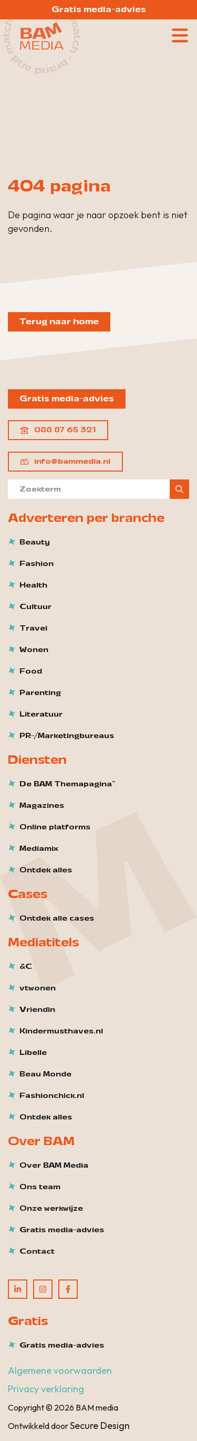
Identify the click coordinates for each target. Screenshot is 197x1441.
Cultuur (35, 607)
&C (25, 967)
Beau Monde (45, 1074)
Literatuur (41, 714)
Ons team (39, 1187)
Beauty (34, 542)
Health (33, 585)
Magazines (41, 805)
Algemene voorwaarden (60, 1370)
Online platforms (54, 827)
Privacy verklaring (46, 1389)
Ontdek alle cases (56, 918)
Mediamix (38, 848)
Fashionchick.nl (51, 1096)
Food (30, 671)
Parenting (40, 693)
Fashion (36, 564)
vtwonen (37, 988)
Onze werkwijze (51, 1208)
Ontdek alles (45, 870)
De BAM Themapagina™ (67, 784)
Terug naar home (59, 321)
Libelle (33, 1053)
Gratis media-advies (98, 9)
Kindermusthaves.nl (61, 1031)
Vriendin (37, 1010)
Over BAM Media (53, 1165)
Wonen (33, 650)
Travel (33, 628)
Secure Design (100, 1425)
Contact (37, 1251)
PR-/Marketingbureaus (66, 736)
